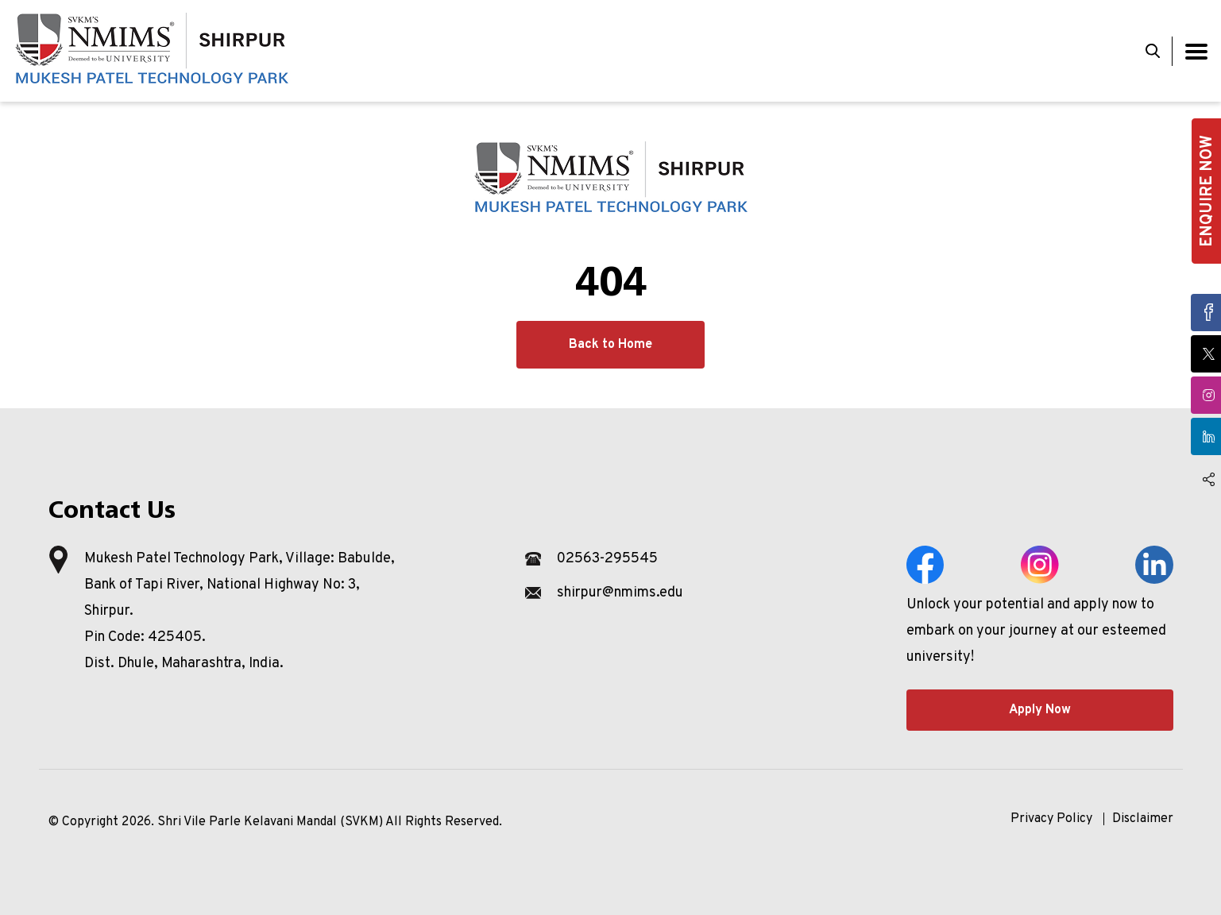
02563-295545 (607, 559)
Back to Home (610, 345)
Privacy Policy (1051, 819)
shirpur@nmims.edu (620, 593)
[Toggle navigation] (1196, 51)
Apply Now (1040, 710)
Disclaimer (1142, 819)
